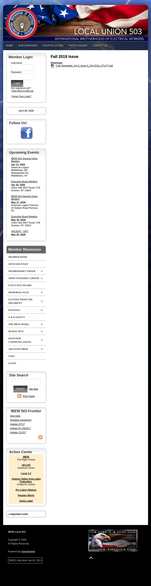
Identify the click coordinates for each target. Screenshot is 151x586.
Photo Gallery (78, 45)
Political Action (53, 45)
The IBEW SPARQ (18, 324)
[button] (26, 514)
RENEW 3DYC (16, 331)
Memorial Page (18, 292)
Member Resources (24, 249)
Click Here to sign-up (22, 91)
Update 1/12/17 (18, 432)
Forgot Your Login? (21, 96)
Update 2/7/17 (17, 424)
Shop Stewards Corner (23, 278)
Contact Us (100, 45)
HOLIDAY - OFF (19, 231)
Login (12, 363)
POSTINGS (14, 310)
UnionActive (28, 551)
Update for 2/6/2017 (20, 428)
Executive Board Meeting (24, 181)
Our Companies (27, 45)
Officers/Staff (18, 264)
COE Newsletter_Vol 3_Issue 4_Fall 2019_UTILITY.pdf (84, 65)
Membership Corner (22, 271)
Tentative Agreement (20, 420)
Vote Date (15, 416)
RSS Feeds (29, 396)
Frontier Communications (19, 340)
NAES (11, 356)
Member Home (17, 257)
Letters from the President (20, 301)
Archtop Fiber (18, 349)
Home (9, 45)
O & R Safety (16, 317)
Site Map (33, 389)
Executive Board (20, 285)
